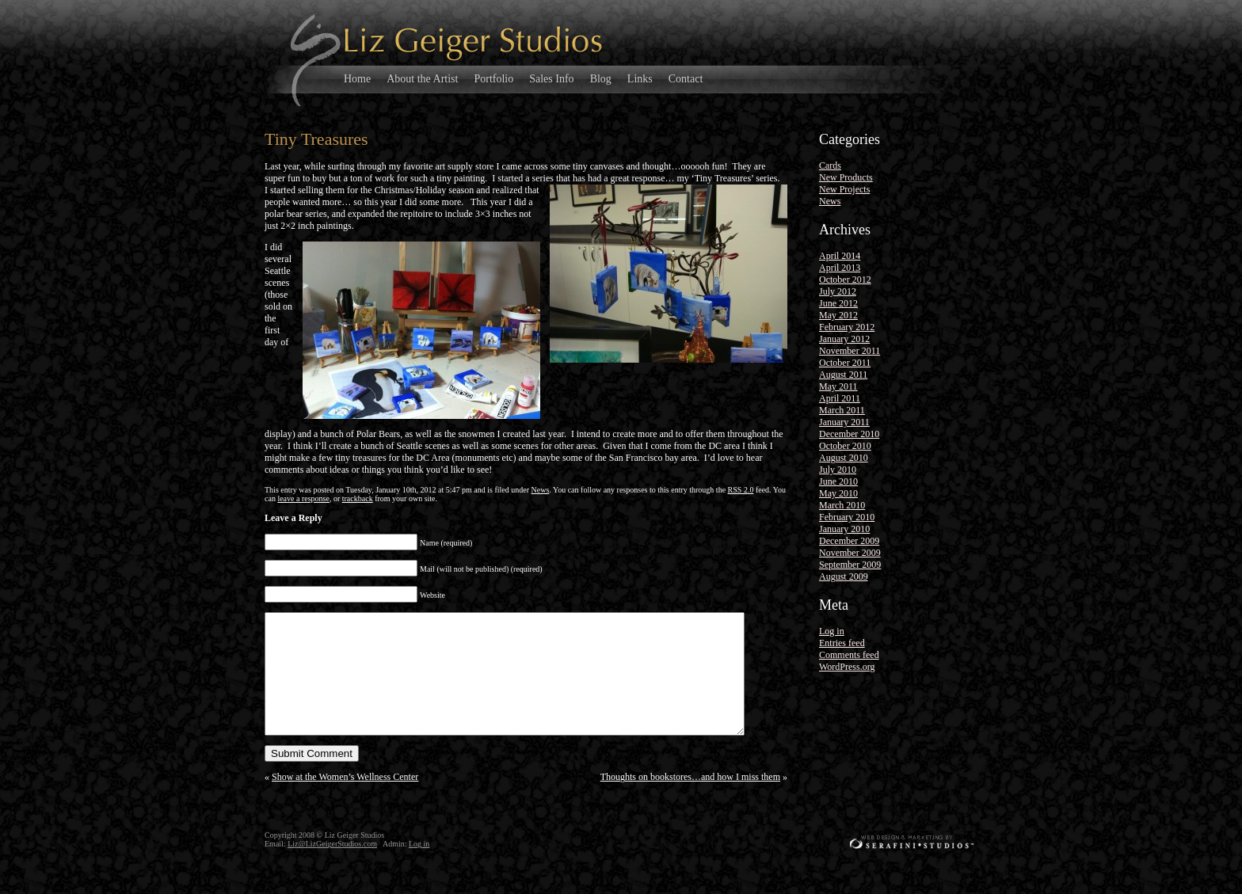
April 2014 (839, 255)
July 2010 (837, 469)
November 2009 (850, 552)
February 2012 (846, 327)
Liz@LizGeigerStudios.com (332, 867)
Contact (686, 79)
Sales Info (551, 79)
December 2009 (849, 540)
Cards (830, 165)
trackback (357, 498)
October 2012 (845, 279)
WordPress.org (846, 666)
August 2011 (843, 374)
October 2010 (845, 445)
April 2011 (839, 398)
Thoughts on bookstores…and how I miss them (690, 800)
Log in (831, 631)
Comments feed (849, 654)
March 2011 (842, 410)
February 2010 (846, 517)
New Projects (844, 189)
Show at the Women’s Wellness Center (345, 800)
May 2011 (838, 386)
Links (640, 79)
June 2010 (838, 481)
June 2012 (838, 303)
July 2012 (837, 291)
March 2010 (842, 505)
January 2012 (844, 338)
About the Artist (422, 79)
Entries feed (842, 643)
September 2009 (850, 564)
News (540, 489)
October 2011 (845, 362)
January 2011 (844, 422)
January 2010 (844, 528)
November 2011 (849, 350)
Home (357, 79)
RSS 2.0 (741, 489)
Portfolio (493, 79)
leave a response (303, 498)
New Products (846, 177)
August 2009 (843, 576)
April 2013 (839, 267)
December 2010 (849, 433)
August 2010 (843, 457)
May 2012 (838, 315)
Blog (600, 79)
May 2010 (838, 493)
